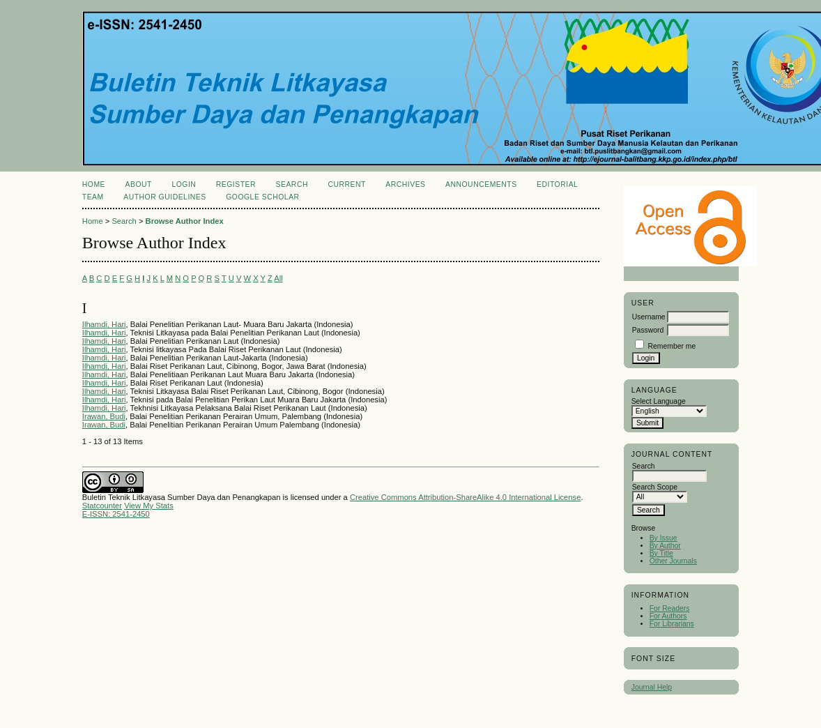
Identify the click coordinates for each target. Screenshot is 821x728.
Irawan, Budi (103, 416)
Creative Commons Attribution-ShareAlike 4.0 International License (465, 497)
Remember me (672, 346)
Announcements (481, 184)
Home (93, 184)
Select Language (658, 401)
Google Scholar (262, 197)
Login (183, 184)
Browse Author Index (185, 221)
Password (648, 330)
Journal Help (651, 687)
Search (292, 184)
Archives (405, 184)
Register (236, 184)
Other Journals (673, 561)
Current (346, 184)
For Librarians (672, 624)
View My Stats (149, 505)
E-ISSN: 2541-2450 (116, 514)
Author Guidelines (164, 197)
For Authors (668, 616)
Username (649, 317)
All (278, 278)
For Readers (670, 608)
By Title (661, 553)
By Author (665, 545)
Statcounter (102, 505)
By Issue (663, 538)
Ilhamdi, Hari (104, 324)
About (138, 184)
